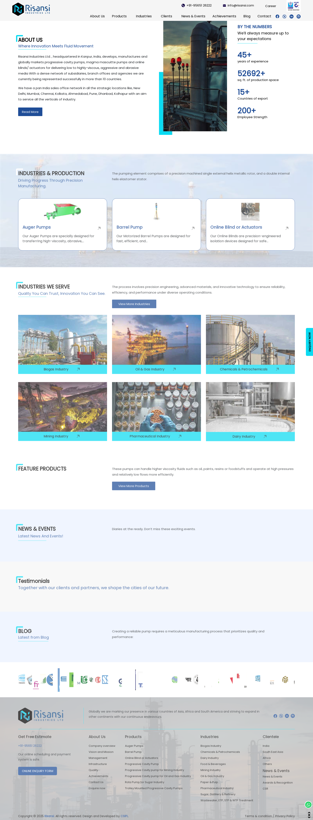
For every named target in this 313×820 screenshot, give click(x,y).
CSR (265, 794)
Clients (166, 16)
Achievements (224, 16)
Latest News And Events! (40, 541)
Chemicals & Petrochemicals (220, 757)
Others (267, 769)
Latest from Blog (33, 642)
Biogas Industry (211, 751)
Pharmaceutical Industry (217, 793)
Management (98, 763)
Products (119, 16)
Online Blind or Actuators (141, 763)
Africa (267, 763)
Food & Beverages (213, 769)
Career (270, 6)
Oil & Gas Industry (212, 781)
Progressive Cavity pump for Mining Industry (154, 775)
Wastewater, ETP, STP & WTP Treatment (227, 805)
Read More (30, 112)
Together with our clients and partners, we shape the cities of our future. (93, 593)
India (266, 751)
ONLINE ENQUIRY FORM (37, 776)
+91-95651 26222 (197, 5)
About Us (97, 16)
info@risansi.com (238, 5)
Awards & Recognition (278, 788)
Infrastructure (98, 769)
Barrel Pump (133, 757)
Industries (144, 16)
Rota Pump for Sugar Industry (144, 787)
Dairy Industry (210, 763)
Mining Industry (211, 775)
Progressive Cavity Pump (142, 769)
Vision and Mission (101, 757)
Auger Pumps (134, 751)
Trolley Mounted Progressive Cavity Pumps (154, 793)
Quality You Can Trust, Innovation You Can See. (61, 298)
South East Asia (273, 757)
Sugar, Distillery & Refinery (218, 799)
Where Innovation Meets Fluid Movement (55, 46)
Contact (264, 16)
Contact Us (96, 787)
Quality (93, 775)
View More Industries (134, 309)
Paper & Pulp (209, 787)
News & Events (193, 16)
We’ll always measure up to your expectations (263, 35)
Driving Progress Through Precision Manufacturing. (50, 188)
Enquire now (97, 793)
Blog (246, 16)
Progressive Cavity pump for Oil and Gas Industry (158, 781)
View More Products (133, 491)
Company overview (102, 751)
